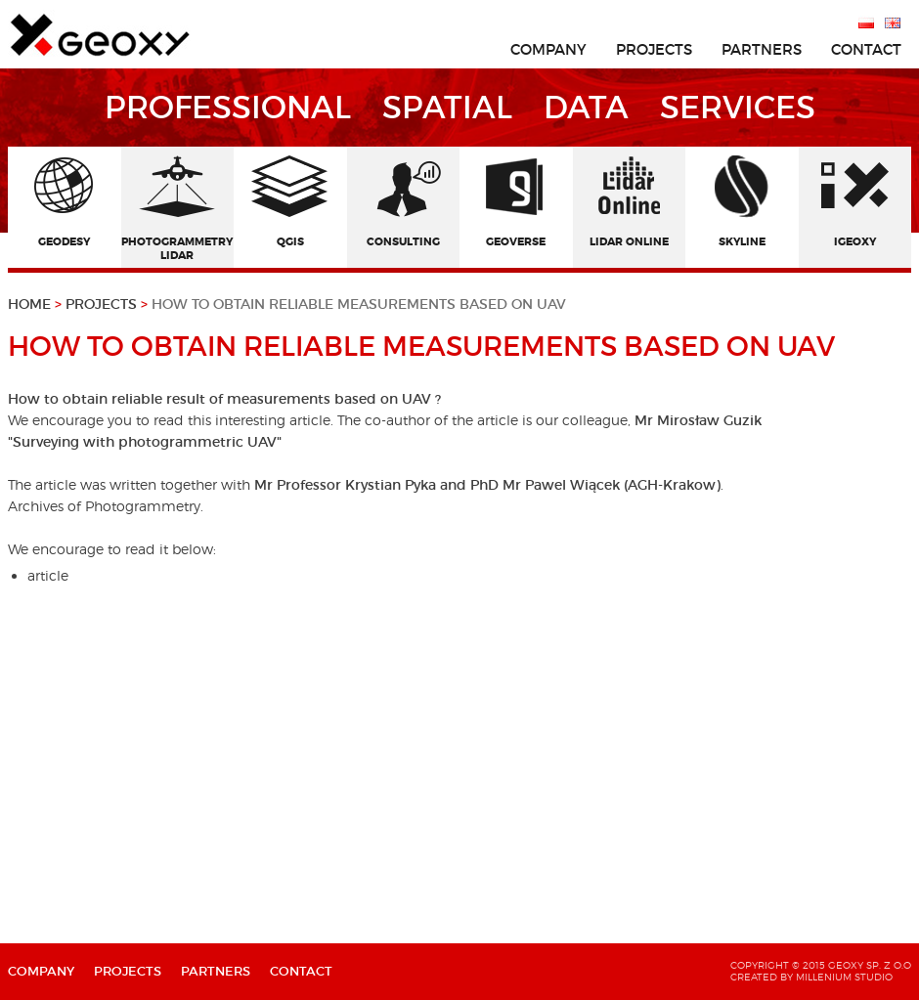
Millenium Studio (844, 976)
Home (37, 304)
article (47, 575)
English (893, 22)
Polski (866, 22)
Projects (103, 304)
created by (761, 976)
